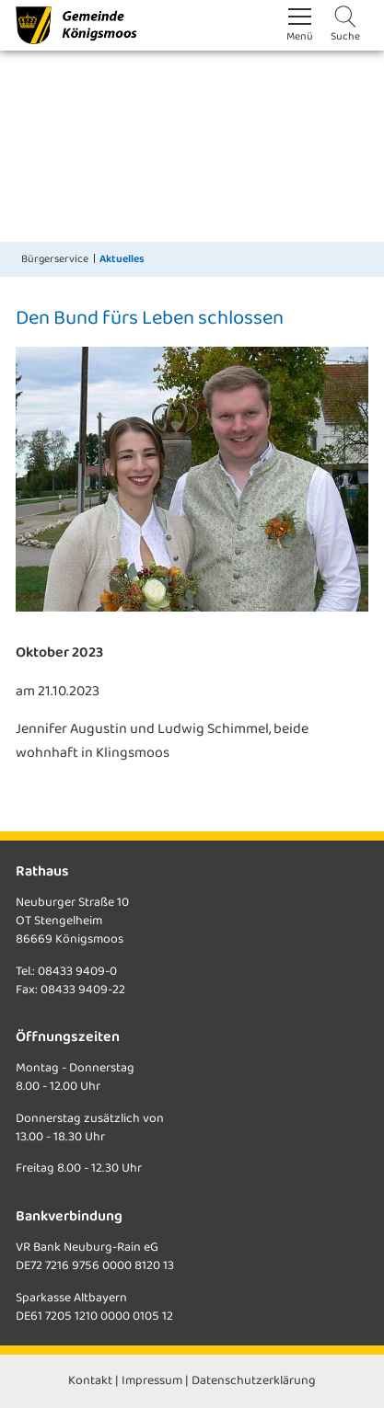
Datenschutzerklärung (254, 1380)
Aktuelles (122, 259)
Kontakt (90, 1380)
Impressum (152, 1380)
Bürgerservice (54, 259)
